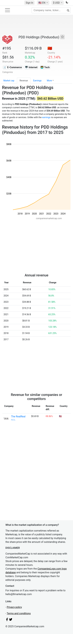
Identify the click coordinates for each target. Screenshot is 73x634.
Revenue (24, 80)
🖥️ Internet (31, 67)
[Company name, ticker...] (51, 10)
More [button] (49, 80)
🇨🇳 (49, 48)
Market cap (8, 80)
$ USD (56, 2)
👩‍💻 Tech (45, 67)
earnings (46, 117)
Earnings (37, 80)
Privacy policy (14, 607)
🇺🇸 (42, 2)
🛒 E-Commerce (12, 67)
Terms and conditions (19, 613)
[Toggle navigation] (7, 10)
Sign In (29, 2)
